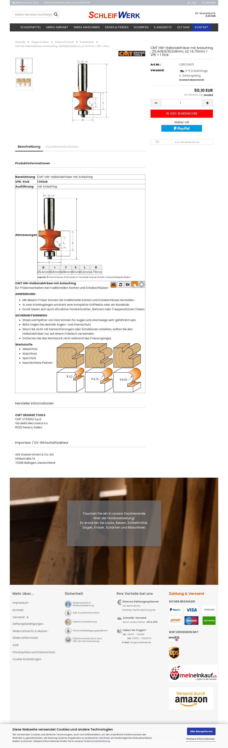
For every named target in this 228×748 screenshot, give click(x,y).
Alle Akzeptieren (201, 731)
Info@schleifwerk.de (140, 643)
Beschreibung (29, 147)
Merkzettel (209, 2)
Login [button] (192, 2)
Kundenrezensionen (62, 147)
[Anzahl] (181, 104)
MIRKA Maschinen (87, 27)
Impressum (20, 604)
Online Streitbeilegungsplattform (90, 631)
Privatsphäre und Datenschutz (33, 653)
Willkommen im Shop (25, 2)
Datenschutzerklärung (97, 741)
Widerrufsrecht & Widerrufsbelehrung (83, 605)
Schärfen (141, 27)
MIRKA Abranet (57, 27)
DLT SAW (183, 27)
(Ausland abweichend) (191, 81)
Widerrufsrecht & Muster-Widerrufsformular (30, 635)
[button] (156, 104)
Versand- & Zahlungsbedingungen (27, 621)
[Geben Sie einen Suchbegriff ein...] (56, 14)
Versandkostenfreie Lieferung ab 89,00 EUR (67, 2)
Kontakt (201, 27)
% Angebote (163, 27)
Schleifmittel (30, 27)
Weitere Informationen (200, 739)
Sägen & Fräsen (116, 27)
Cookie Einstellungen (26, 660)
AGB (15, 646)
